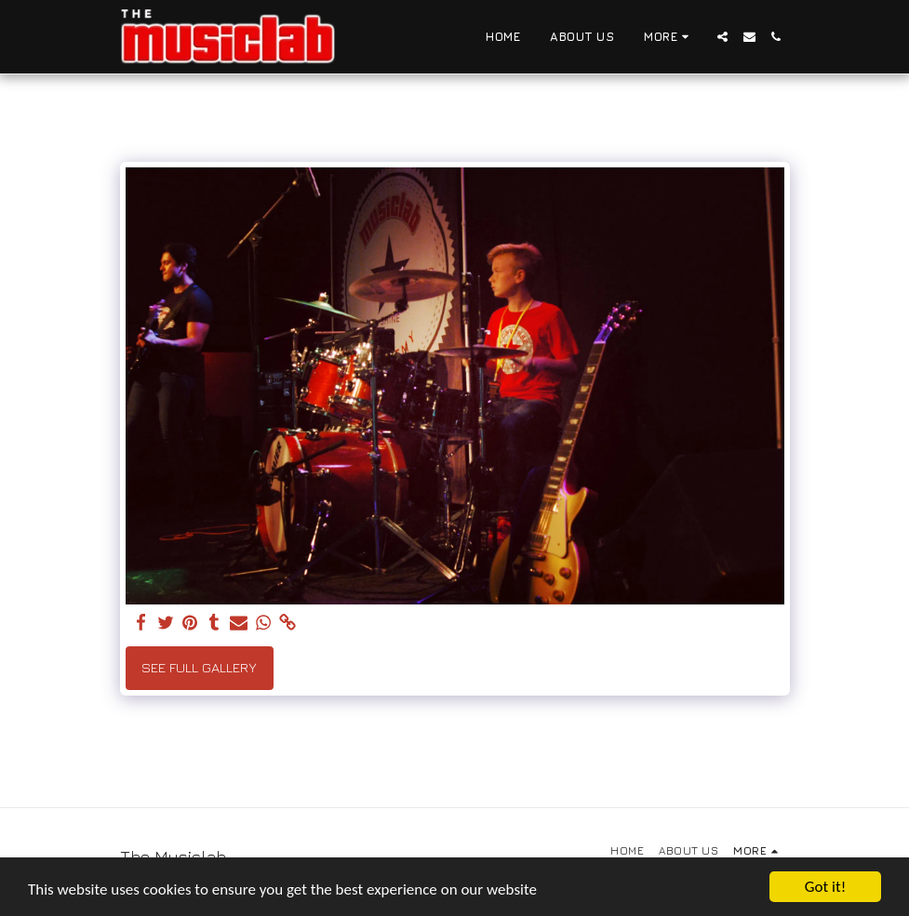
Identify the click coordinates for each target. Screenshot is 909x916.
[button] (722, 37)
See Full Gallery (199, 667)
